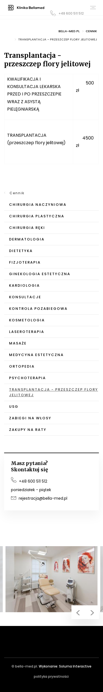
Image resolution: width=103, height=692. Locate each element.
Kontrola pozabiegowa (38, 308)
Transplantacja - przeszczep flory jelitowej (53, 392)
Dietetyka (21, 250)
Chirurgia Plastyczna (36, 216)
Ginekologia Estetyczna (39, 274)
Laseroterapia (26, 331)
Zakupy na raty (27, 429)
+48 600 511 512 (67, 13)
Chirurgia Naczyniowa (37, 204)
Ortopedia (22, 366)
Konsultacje (25, 297)
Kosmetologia (27, 320)
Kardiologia (24, 285)
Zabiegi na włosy (30, 418)
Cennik (17, 193)
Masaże (18, 343)
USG (13, 406)
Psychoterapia (27, 378)
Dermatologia (26, 239)
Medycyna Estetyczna (36, 354)
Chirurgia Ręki (27, 227)
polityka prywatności (51, 676)
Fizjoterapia (25, 262)
